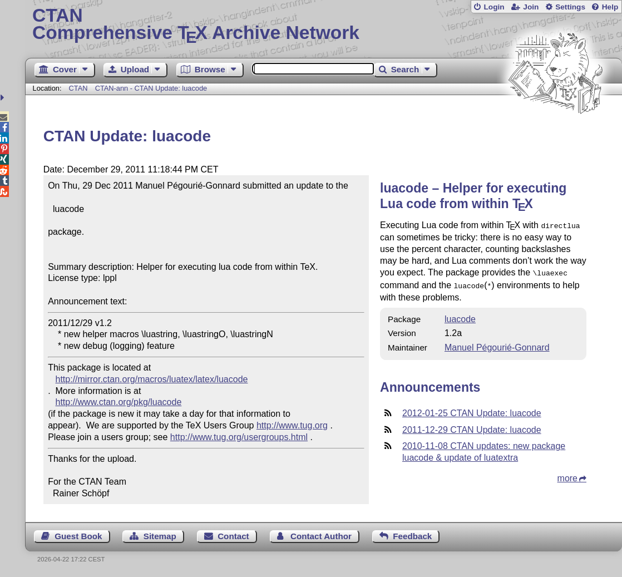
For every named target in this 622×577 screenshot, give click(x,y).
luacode (460, 315)
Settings (570, 7)
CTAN (78, 88)
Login (493, 7)
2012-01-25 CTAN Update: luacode (471, 410)
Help (610, 7)
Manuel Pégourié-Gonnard (497, 344)
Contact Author (321, 536)
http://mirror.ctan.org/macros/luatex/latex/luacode (152, 379)
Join (531, 7)
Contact (233, 536)
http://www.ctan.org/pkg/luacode (119, 402)
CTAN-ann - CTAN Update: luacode (151, 88)
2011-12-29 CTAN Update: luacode (471, 426)
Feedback (412, 536)
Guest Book (78, 536)
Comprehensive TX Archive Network (323, 25)
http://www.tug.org (292, 425)
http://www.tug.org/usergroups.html (239, 437)
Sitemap (160, 536)
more (567, 475)
